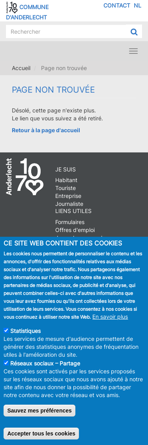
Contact (116, 5)
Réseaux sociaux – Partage (45, 368)
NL (137, 5)
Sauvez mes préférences (39, 416)
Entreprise (68, 195)
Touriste (65, 187)
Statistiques (25, 336)
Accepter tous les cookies (41, 439)
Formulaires (69, 222)
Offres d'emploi (75, 229)
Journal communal (78, 237)
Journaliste (69, 203)
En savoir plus (110, 322)
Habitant (66, 180)
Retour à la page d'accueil (46, 130)
